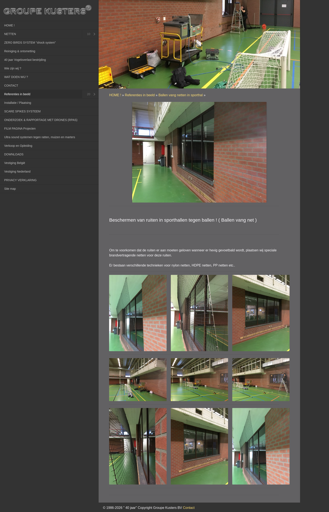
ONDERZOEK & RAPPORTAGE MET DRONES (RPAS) (40, 120)
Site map (10, 188)
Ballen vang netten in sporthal (180, 95)
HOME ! (9, 25)
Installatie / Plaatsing (17, 102)
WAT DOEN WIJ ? (16, 77)
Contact (189, 507)
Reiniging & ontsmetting (19, 51)
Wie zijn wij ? (12, 68)
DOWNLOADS (14, 154)
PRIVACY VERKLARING (20, 180)
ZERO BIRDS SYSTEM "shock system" (30, 42)
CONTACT (11, 85)
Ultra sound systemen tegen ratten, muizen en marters (39, 137)
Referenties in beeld (17, 94)
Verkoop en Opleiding (18, 145)
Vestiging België (14, 163)
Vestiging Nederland (17, 171)
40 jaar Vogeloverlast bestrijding (25, 59)
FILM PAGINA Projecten (20, 128)
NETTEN (10, 34)
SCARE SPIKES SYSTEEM (22, 111)
